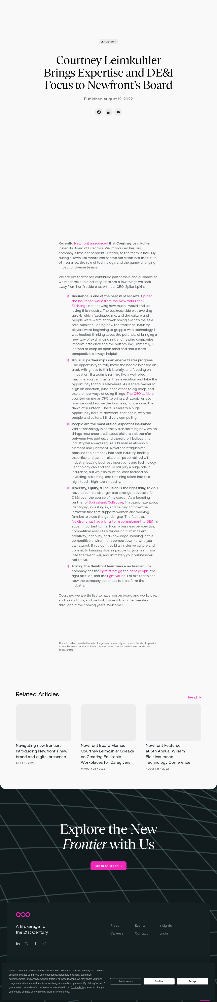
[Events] (147, 925)
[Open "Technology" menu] (113, 13)
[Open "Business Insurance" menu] (58, 13)
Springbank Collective (106, 502)
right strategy (111, 571)
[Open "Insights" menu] (151, 13)
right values (116, 576)
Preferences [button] (62, 991)
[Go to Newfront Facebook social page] (36, 944)
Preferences (126, 981)
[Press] (122, 925)
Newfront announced (91, 243)
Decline (159, 981)
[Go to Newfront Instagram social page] (44, 944)
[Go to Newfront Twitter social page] (27, 944)
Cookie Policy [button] (78, 987)
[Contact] (147, 933)
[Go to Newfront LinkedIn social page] (18, 944)
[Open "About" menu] (134, 13)
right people (139, 571)
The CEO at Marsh (141, 394)
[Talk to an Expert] (108, 865)
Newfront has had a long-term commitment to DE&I (113, 521)
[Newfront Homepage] (29, 13)
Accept (193, 981)
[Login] (171, 933)
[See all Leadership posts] (194, 697)
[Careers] (122, 933)
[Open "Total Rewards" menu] (88, 13)
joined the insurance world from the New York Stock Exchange (112, 301)
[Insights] (171, 925)
